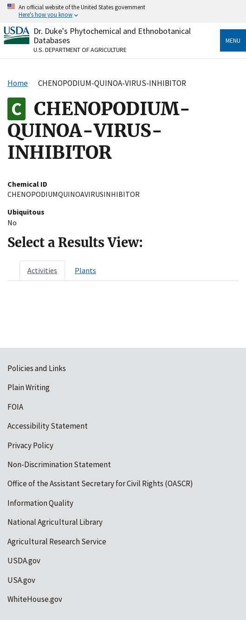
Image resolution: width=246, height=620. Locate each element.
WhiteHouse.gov (34, 599)
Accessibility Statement (47, 426)
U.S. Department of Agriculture (80, 50)
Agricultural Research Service (56, 541)
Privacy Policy (30, 445)
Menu (233, 40)
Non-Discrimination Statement (59, 464)
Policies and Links (36, 368)
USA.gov (21, 580)
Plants (85, 270)
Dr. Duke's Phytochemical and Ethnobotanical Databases (112, 36)
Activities (42, 270)
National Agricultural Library (55, 522)
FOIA (15, 407)
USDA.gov (23, 560)
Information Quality (40, 503)
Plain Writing (28, 387)
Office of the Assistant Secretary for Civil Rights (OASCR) (100, 483)
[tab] (42, 270)
